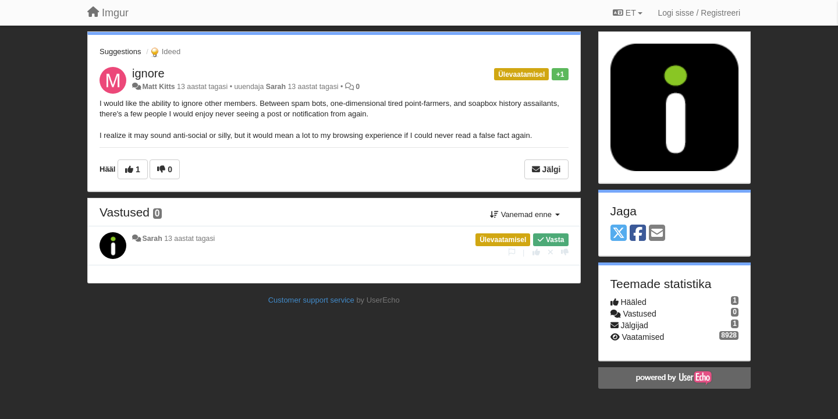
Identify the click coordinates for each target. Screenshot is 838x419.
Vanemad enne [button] (524, 214)
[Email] (657, 233)
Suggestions (120, 51)
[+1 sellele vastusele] (536, 252)
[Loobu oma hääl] (550, 252)
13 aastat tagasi (189, 239)
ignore (148, 73)
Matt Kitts (158, 87)
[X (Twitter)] (618, 233)
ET (627, 12)
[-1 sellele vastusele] (565, 252)
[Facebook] (638, 233)
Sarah (276, 87)
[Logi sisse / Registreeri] (699, 13)
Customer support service (311, 300)
